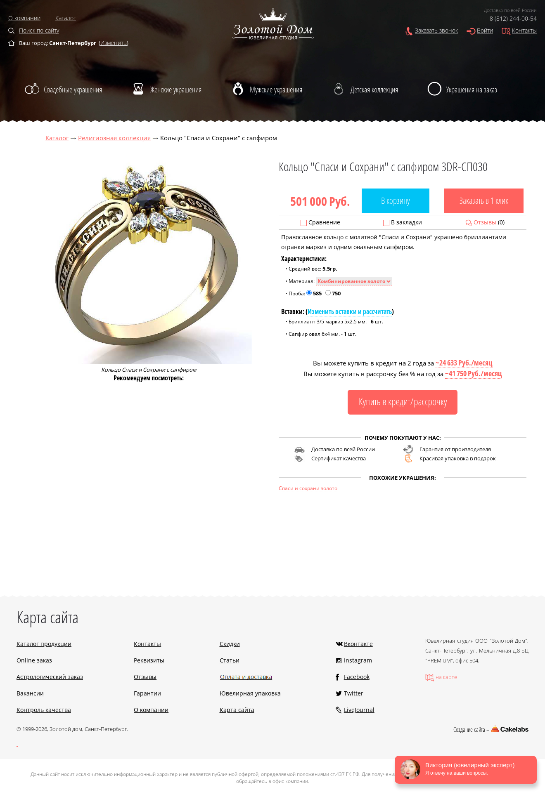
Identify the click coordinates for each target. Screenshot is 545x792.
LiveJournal (359, 710)
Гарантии (147, 693)
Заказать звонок (436, 30)
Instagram (358, 660)
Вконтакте (358, 644)
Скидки (230, 644)
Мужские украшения (276, 89)
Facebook (357, 677)
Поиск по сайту (39, 30)
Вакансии (30, 693)
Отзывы (485, 222)
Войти (485, 30)
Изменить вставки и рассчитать (350, 311)
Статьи (229, 660)
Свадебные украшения (73, 89)
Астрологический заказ (50, 677)
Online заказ (34, 660)
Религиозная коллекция (114, 138)
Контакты (524, 30)
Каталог (65, 18)
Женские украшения (175, 89)
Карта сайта (237, 710)
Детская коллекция (374, 89)
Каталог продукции (44, 644)
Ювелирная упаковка (250, 693)
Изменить (113, 43)
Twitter (353, 693)
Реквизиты (149, 660)
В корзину (395, 200)
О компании (24, 18)
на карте (446, 677)
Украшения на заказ (471, 89)
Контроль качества (44, 710)
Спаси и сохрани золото (308, 488)
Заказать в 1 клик (483, 200)
